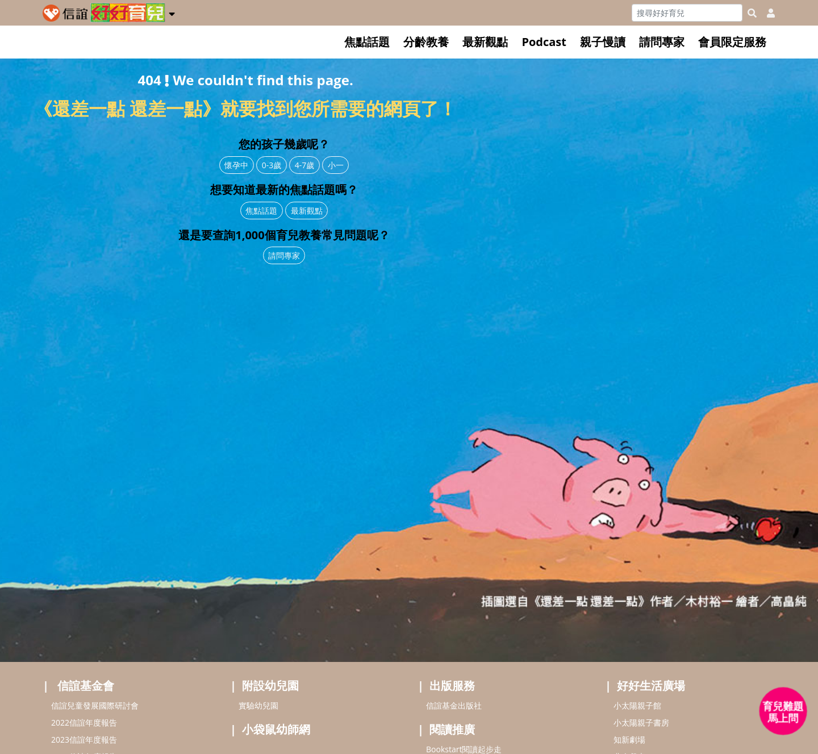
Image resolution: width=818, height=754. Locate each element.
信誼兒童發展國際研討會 (95, 705)
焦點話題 (367, 41)
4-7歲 (305, 165)
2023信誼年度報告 (84, 739)
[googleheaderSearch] (752, 13)
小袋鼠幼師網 (276, 729)
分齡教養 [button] (426, 41)
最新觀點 (485, 41)
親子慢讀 (602, 41)
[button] (172, 12)
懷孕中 (236, 165)
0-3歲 (272, 165)
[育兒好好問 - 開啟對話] (783, 711)
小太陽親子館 (637, 705)
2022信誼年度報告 (84, 722)
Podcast (543, 41)
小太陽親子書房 (641, 722)
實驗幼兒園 (258, 705)
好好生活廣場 (651, 685)
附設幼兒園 (270, 685)
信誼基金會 (85, 685)
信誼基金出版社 (454, 705)
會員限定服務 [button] (732, 41)
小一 (336, 165)
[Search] (687, 13)
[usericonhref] (766, 13)
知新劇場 (629, 739)
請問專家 (662, 41)
